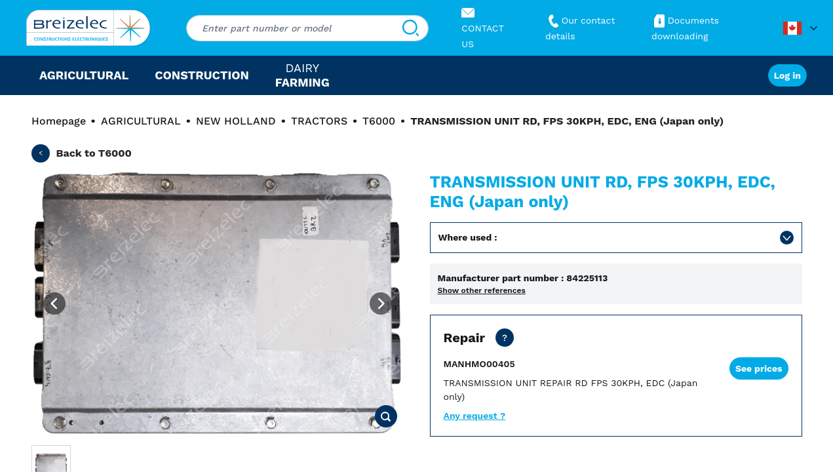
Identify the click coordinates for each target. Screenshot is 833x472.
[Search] (411, 28)
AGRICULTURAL (141, 121)
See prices (759, 368)
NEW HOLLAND (236, 121)
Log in (787, 75)
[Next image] (380, 303)
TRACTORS (319, 121)
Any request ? (475, 415)
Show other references (482, 290)
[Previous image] (54, 303)
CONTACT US (482, 28)
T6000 (378, 121)
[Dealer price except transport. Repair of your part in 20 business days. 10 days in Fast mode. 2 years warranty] (504, 337)
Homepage (58, 121)
